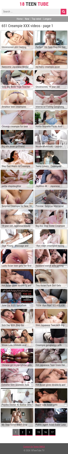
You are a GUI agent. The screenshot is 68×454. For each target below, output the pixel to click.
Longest (47, 18)
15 (38, 432)
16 (45, 432)
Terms (36, 446)
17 (52, 432)
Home (20, 18)
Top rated (36, 18)
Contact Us (28, 446)
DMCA (42, 446)
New (27, 18)
